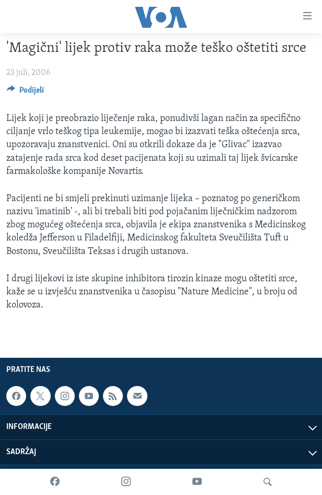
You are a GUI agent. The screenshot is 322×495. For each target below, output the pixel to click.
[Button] (25, 93)
